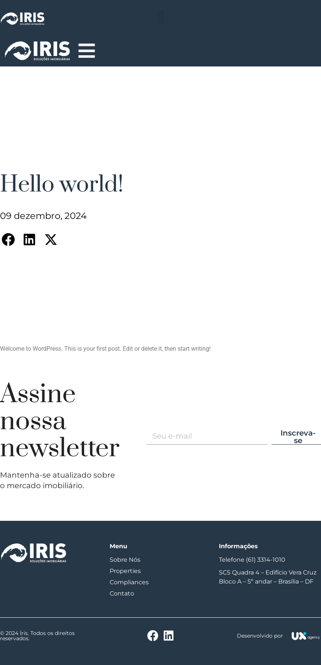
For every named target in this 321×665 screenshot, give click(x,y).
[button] (160, 17)
